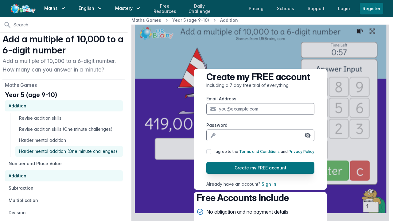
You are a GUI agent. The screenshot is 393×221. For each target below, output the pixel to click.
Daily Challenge (200, 8)
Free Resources (165, 8)
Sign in (269, 184)
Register (371, 8)
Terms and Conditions (259, 151)
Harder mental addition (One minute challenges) (68, 151)
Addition (229, 20)
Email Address (221, 98)
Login (344, 8)
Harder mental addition (42, 140)
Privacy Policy (301, 151)
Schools (286, 8)
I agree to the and (264, 151)
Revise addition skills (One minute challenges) (66, 129)
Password (217, 125)
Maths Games (146, 20)
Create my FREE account (260, 167)
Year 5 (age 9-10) (190, 20)
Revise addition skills (40, 118)
